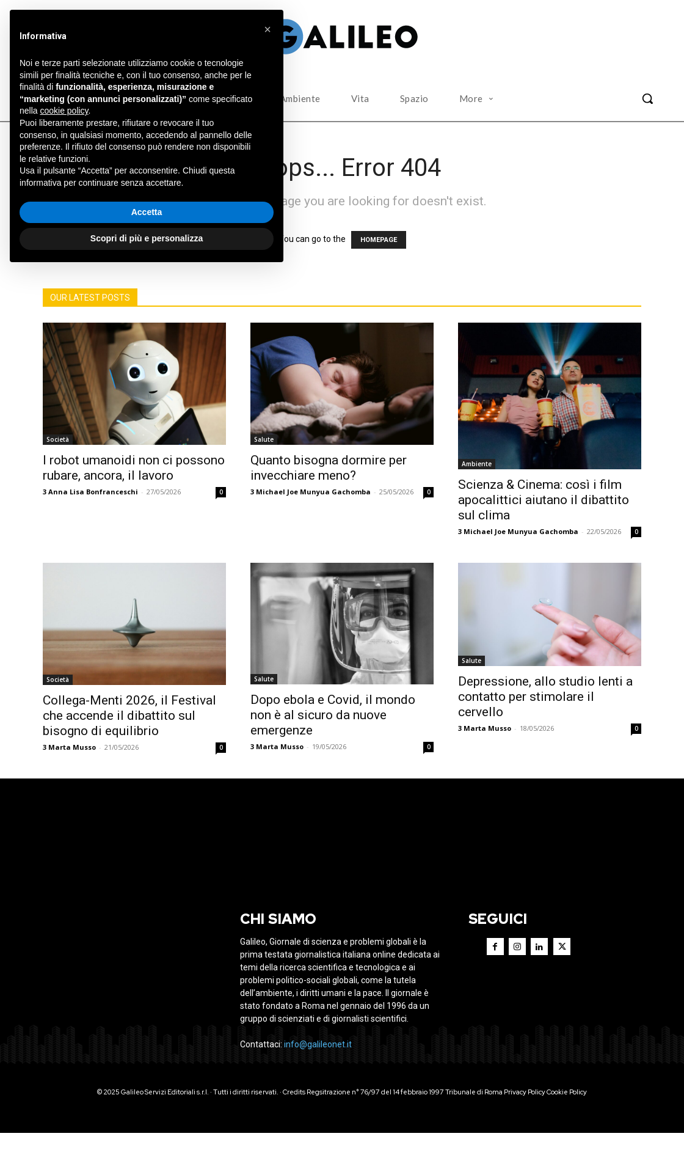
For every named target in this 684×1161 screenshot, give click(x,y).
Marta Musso (72, 747)
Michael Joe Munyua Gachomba (313, 491)
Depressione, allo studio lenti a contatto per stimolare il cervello (545, 696)
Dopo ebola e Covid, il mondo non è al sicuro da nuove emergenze (332, 715)
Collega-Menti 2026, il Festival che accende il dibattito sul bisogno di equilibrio (129, 715)
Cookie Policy (567, 1120)
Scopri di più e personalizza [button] (146, 238)
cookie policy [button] (64, 110)
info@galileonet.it (318, 1072)
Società (57, 439)
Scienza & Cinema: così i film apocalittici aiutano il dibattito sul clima (543, 499)
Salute (264, 439)
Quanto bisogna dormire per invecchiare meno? (328, 468)
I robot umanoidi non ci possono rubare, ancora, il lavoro (134, 468)
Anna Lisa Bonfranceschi (93, 491)
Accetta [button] (146, 212)
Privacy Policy (524, 1120)
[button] (647, 98)
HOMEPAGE (378, 240)
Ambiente (477, 464)
